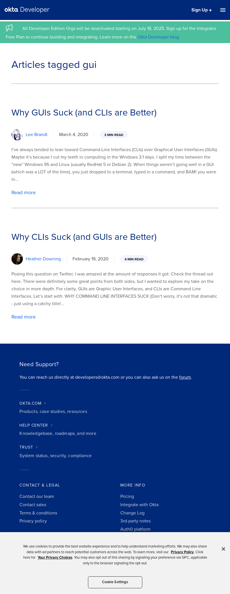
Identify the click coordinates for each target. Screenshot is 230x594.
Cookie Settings (115, 582)
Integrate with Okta (139, 505)
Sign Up (199, 10)
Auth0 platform (135, 529)
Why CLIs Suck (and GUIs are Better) (84, 237)
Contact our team (36, 496)
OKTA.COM (30, 403)
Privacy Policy (182, 552)
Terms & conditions (38, 513)
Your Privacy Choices (55, 557)
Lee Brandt (36, 134)
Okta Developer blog (158, 37)
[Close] (223, 549)
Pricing (127, 496)
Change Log (132, 513)
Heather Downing (43, 259)
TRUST (26, 447)
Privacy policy (33, 521)
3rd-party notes (135, 521)
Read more (23, 192)
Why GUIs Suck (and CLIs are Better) (84, 112)
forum (185, 377)
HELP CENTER (33, 425)
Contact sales (32, 505)
